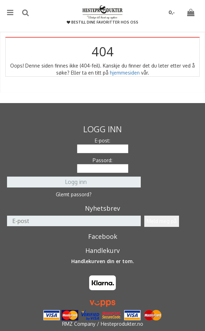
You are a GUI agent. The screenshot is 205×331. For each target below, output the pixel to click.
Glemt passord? (74, 194)
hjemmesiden (125, 73)
